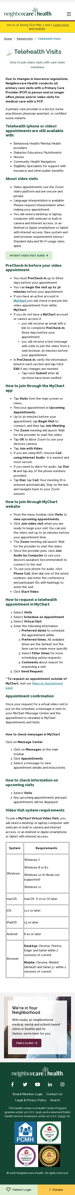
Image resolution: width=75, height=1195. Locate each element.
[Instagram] (62, 1084)
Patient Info (25, 38)
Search (55, 1100)
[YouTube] (37, 1084)
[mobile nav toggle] (69, 15)
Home (8, 38)
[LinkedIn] (50, 1084)
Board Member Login (28, 1094)
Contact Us (54, 1094)
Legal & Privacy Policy (30, 1100)
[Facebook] (12, 1084)
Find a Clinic (25, 1043)
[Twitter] (25, 1084)
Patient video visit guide (27, 255)
